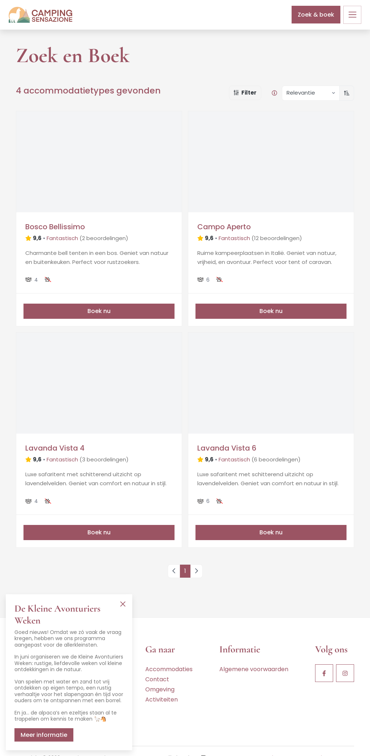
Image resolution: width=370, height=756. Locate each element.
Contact (157, 679)
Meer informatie (44, 735)
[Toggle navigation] (352, 15)
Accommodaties (169, 669)
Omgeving (160, 689)
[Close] (122, 604)
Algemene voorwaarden (253, 669)
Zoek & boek (316, 14)
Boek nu (99, 311)
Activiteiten (161, 699)
